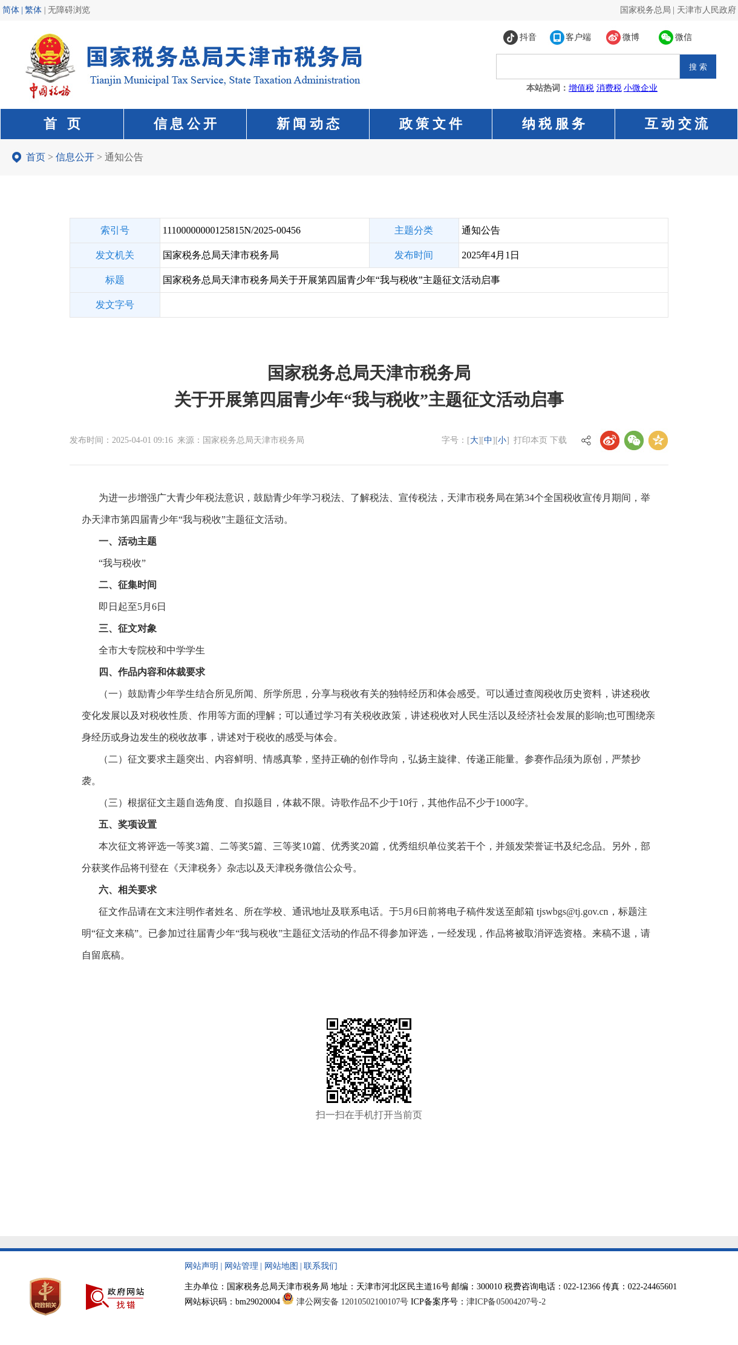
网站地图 (281, 1266)
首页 (35, 157)
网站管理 (241, 1266)
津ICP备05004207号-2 (506, 1301)
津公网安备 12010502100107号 (352, 1301)
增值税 (581, 88)
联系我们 (321, 1266)
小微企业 (641, 88)
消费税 (609, 88)
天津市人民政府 (706, 10)
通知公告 (124, 157)
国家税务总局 (645, 10)
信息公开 (75, 157)
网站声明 (201, 1266)
